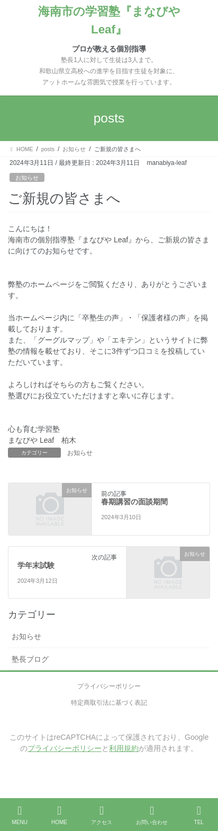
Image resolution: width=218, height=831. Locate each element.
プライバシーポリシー (109, 686)
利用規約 (124, 748)
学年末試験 (35, 565)
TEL (199, 815)
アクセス (101, 815)
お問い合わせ (152, 815)
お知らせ (27, 177)
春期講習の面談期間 (134, 501)
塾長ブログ (30, 659)
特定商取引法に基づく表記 (109, 702)
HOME (59, 815)
